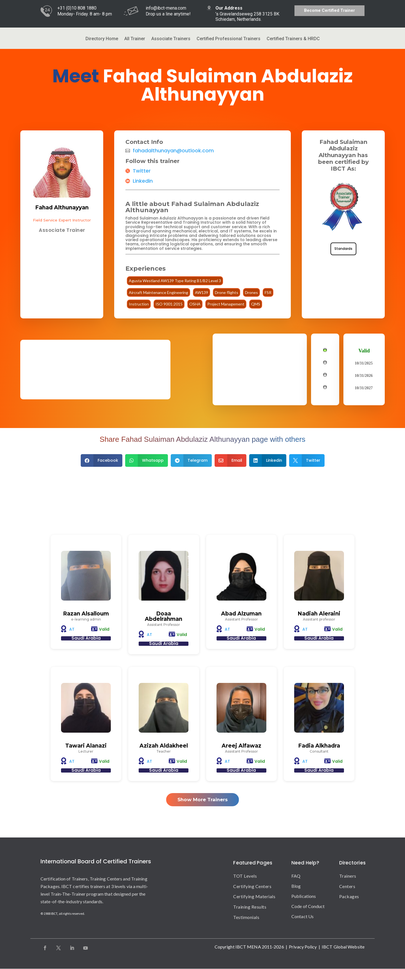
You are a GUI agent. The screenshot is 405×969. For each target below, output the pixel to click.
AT (72, 629)
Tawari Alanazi (86, 745)
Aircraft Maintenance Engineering (158, 292)
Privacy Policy (303, 946)
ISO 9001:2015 (169, 304)
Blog (296, 886)
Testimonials (246, 917)
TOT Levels (245, 876)
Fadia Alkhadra (319, 745)
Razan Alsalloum (86, 613)
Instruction (139, 304)
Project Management (225, 304)
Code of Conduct (308, 906)
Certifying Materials (254, 896)
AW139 (201, 292)
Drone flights (226, 292)
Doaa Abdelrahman (163, 616)
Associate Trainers (170, 39)
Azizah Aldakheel (164, 745)
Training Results (249, 906)
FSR (268, 292)
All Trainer (134, 39)
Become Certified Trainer (329, 10)
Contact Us (302, 916)
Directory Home (102, 39)
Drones (251, 292)
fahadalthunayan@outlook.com (173, 150)
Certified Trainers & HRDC (293, 39)
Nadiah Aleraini (319, 613)
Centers (347, 886)
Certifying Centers (252, 886)
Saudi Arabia (86, 638)
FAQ (295, 876)
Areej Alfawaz (241, 745)
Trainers (347, 876)
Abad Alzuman (241, 613)
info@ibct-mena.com (166, 8)
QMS (255, 304)
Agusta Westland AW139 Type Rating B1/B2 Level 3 (175, 280)
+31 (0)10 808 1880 (76, 8)
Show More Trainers (202, 800)
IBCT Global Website (343, 946)
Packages (349, 896)
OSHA (195, 304)
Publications (303, 896)
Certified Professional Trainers (228, 39)
